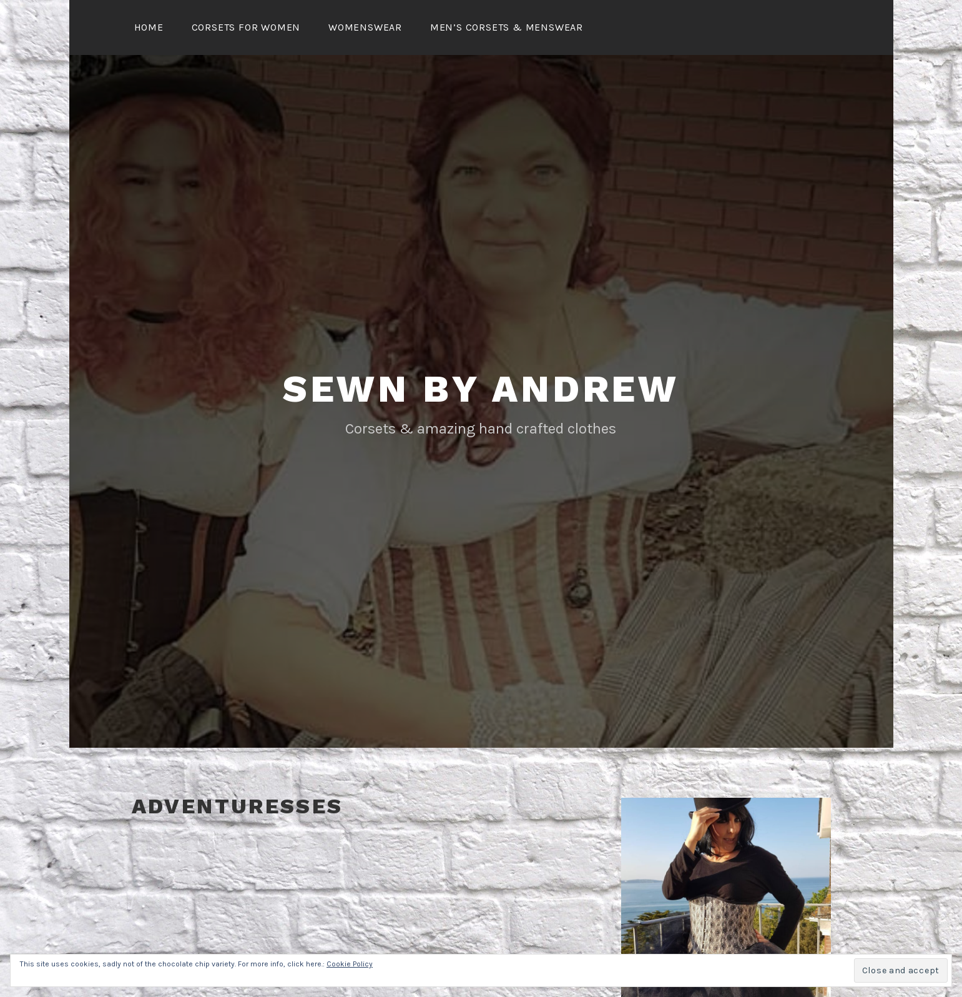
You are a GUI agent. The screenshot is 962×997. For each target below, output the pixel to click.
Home (149, 27)
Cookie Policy (349, 964)
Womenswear (365, 27)
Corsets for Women (246, 27)
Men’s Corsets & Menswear (506, 27)
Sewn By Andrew (481, 389)
